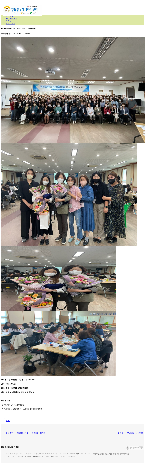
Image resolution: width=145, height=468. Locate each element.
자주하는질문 (11, 19)
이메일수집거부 (39, 433)
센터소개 (56, 7)
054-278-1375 (68, 454)
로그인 (141, 433)
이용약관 (9, 433)
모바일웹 (131, 433)
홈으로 (120, 433)
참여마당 (112, 7)
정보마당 (99, 7)
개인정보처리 (23, 433)
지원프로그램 (84, 7)
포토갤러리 (10, 24)
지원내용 (69, 7)
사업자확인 (72, 456)
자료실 (9, 21)
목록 (8, 421)
